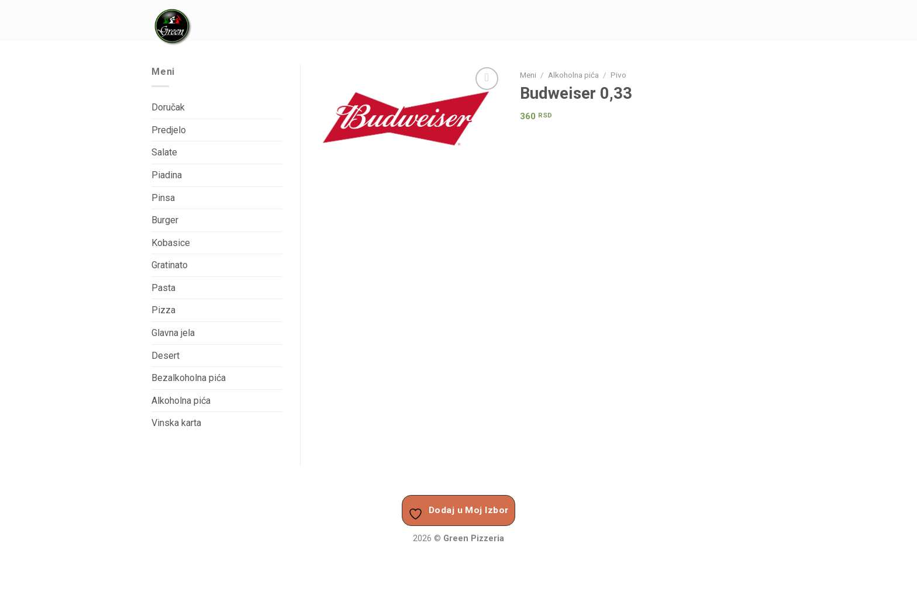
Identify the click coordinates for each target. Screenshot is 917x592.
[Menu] (758, 20)
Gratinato (169, 265)
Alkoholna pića (573, 74)
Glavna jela (173, 332)
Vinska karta (176, 422)
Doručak (168, 107)
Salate (164, 152)
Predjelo (168, 130)
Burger (164, 220)
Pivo (618, 74)
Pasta (163, 287)
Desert (165, 355)
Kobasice (170, 242)
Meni (528, 74)
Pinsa (163, 197)
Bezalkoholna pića (188, 377)
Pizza (163, 310)
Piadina (166, 175)
